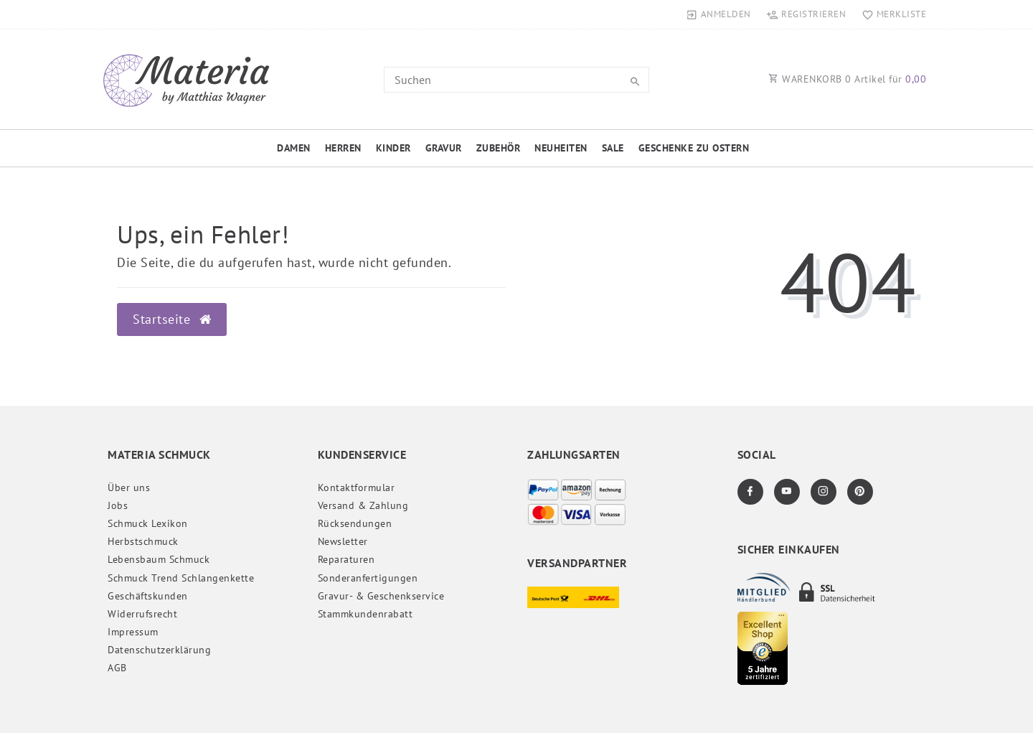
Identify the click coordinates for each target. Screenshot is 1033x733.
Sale (613, 147)
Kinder (393, 147)
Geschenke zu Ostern (694, 147)
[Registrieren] (806, 14)
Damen (294, 147)
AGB (117, 667)
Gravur (443, 147)
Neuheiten (561, 147)
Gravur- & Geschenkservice (381, 595)
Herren (343, 147)
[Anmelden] (719, 14)
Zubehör (498, 147)
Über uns (129, 487)
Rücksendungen (355, 523)
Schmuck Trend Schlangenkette (181, 577)
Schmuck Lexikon (148, 523)
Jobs (118, 505)
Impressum (133, 631)
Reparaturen (346, 559)
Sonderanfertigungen (368, 577)
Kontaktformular (356, 487)
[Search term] (516, 80)
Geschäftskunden (148, 595)
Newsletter (343, 541)
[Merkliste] (890, 14)
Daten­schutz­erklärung (159, 649)
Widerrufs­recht (142, 613)
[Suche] (634, 81)
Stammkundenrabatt (365, 613)
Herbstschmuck (143, 541)
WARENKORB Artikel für (847, 79)
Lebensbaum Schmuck (158, 559)
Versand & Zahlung (363, 505)
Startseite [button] (172, 319)
